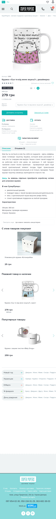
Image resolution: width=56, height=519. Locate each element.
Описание (6, 148)
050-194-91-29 (28, 501)
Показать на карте (28, 497)
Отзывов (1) (20, 148)
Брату (27, 391)
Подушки (50, 379)
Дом (49, 16)
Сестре (46, 373)
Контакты (13, 488)
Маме (40, 373)
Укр (8, 2)
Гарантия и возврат (43, 488)
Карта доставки (45, 491)
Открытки (42, 379)
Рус (3, 2)
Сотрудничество (19, 491)
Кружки (35, 379)
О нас (5, 488)
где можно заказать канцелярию (27, 222)
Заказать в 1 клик (41, 113)
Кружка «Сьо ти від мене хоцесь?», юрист (20, 303)
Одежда (28, 379)
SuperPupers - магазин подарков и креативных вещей (20, 16)
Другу (40, 391)
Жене (35, 373)
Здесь (4, 178)
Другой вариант (4, 104)
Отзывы (8, 491)
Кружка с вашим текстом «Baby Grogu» (19, 348)
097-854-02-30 (13, 501)
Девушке (28, 373)
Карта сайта (32, 491)
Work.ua (22, 506)
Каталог (42, 16)
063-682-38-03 (43, 501)
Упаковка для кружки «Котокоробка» (19, 257)
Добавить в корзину (14, 113)
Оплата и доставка (26, 488)
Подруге (53, 373)
